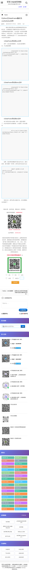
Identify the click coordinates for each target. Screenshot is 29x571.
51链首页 (8, 549)
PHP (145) (17, 493)
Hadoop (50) (18, 487)
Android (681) (5, 484)
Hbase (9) (4, 490)
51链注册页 (21, 549)
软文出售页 (7, 557)
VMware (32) (18, 478)
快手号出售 (7, 536)
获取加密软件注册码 (17, 564)
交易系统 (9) (18, 503)
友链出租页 (21, 553)
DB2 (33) (17, 469)
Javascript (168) (19, 497)
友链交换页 (21, 557)
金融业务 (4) (5, 457)
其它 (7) (17, 506)
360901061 (14, 569)
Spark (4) (17, 490)
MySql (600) (5, 469)
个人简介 (13, 566)
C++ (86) (17, 460)
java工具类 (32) (5, 506)
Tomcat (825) (18, 472)
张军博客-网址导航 (8, 531)
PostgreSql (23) (6, 472)
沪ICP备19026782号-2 (10, 567)
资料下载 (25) (5, 503)
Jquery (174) (5, 497)
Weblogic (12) (5, 475)
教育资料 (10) (18, 457)
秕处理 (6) (4, 509)
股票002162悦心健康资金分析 (7, 527)
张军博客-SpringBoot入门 (21, 536)
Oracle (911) (5, 466)
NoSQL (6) (4, 500)
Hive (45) (4, 487)
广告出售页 (7, 553)
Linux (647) (4, 478)
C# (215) (4, 463)
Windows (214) (18, 475)
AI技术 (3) (17, 509)
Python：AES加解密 (8, 291)
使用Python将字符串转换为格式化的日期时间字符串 (21, 292)
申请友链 (24, 515)
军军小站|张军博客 (6, 564)
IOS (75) (17, 484)
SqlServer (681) (19, 466)
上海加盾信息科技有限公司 (21, 522)
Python (6, 14)
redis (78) (4, 493)
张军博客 (8, 521)
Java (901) (4, 460)
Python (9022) (18, 463)
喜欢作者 (15, 282)
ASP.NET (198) (18, 481)
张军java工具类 (21, 531)
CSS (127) (17, 500)
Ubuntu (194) (5, 481)
